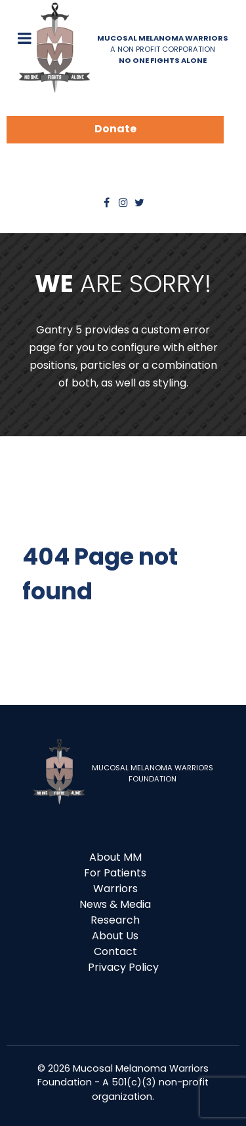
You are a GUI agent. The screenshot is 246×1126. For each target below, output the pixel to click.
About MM (115, 857)
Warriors (115, 888)
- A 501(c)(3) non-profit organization (150, 1089)
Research (115, 920)
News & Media (115, 904)
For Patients (115, 872)
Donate (115, 128)
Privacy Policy (123, 967)
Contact (115, 951)
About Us (115, 935)
